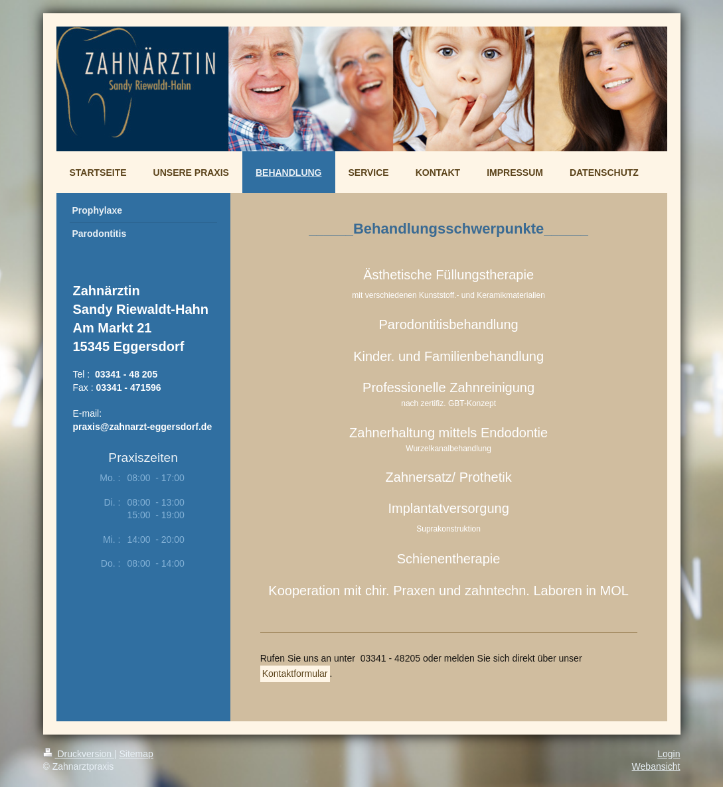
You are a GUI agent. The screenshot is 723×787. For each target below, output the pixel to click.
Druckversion (78, 754)
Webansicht (656, 766)
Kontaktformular (295, 673)
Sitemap (136, 754)
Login (668, 754)
